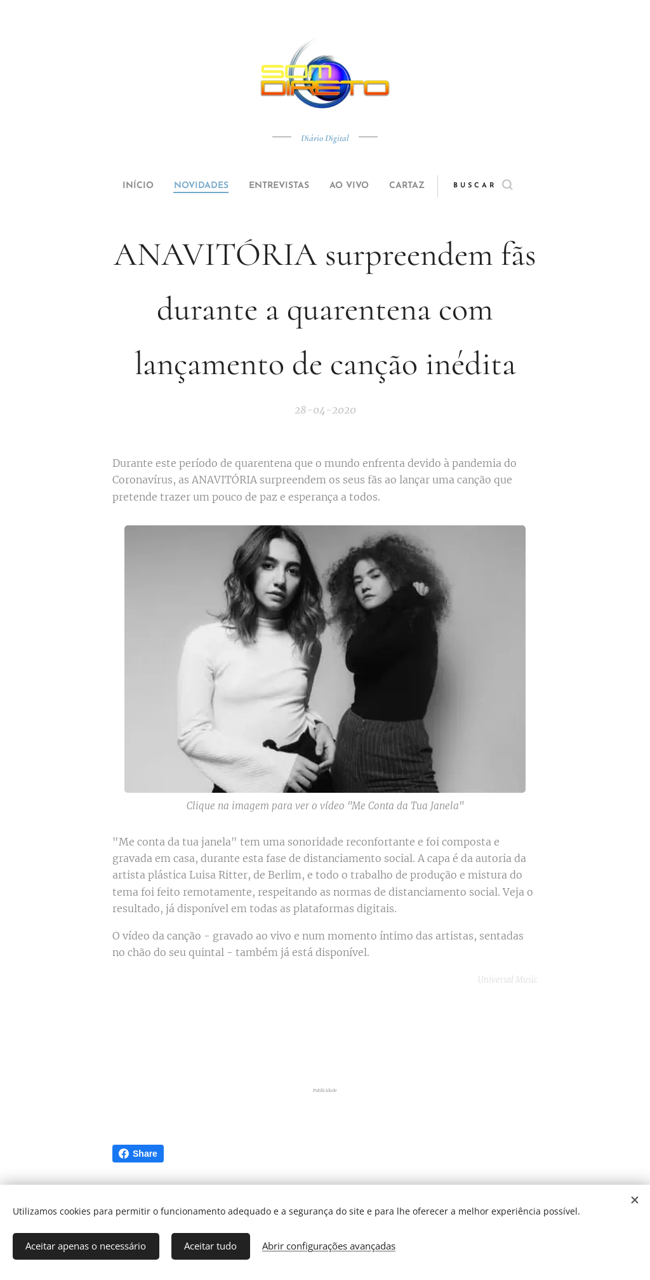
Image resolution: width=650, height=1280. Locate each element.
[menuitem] (123, 186)
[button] (506, 186)
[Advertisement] (325, 1036)
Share (138, 1154)
